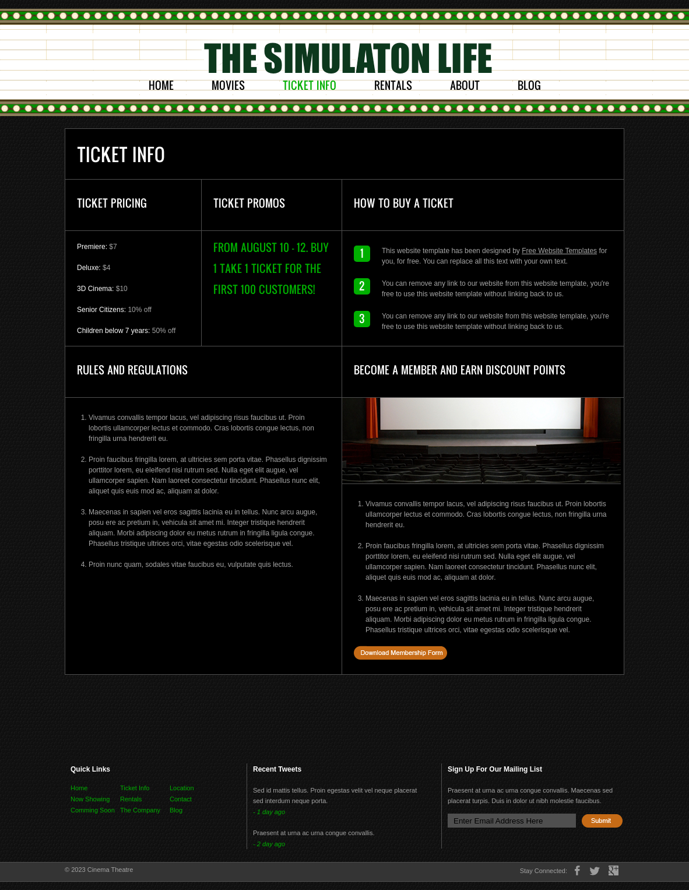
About (465, 85)
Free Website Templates (559, 251)
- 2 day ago (269, 843)
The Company (140, 810)
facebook (577, 870)
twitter (594, 870)
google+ (613, 870)
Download (400, 653)
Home (161, 85)
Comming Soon (93, 810)
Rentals (393, 85)
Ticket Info (309, 85)
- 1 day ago (269, 811)
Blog (529, 85)
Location (182, 787)
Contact (181, 799)
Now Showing (90, 799)
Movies (228, 85)
